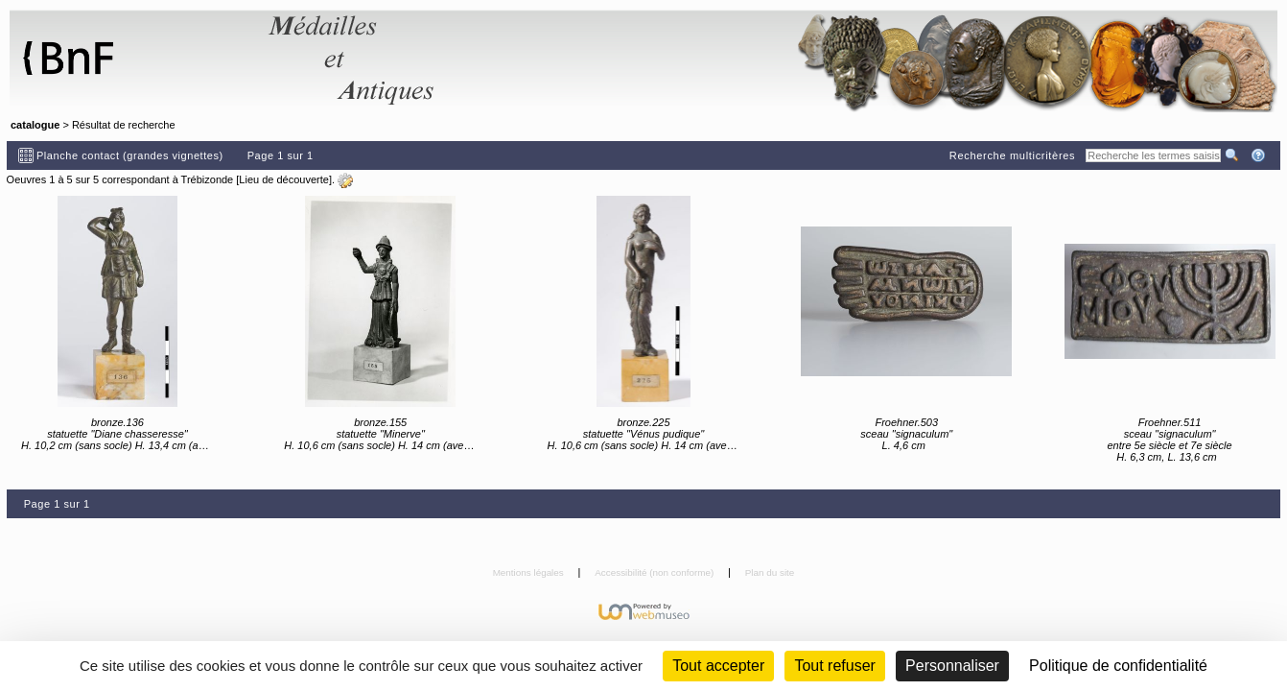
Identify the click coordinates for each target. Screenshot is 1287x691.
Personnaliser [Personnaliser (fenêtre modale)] (952, 665)
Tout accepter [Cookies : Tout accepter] (718, 665)
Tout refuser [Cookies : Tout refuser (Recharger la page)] (834, 665)
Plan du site (770, 572)
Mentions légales (530, 572)
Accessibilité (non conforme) (655, 572)
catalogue (35, 125)
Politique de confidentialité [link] (1118, 665)
